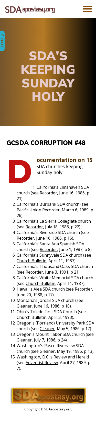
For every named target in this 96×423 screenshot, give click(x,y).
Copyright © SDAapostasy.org (47, 409)
